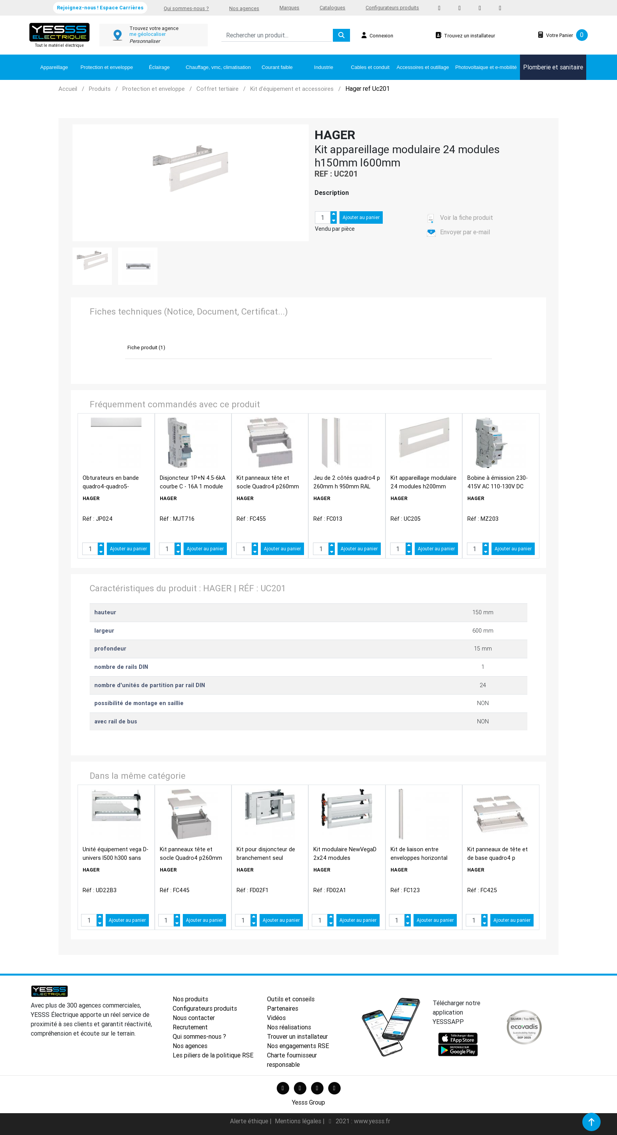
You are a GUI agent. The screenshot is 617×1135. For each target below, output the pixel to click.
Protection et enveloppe (107, 67)
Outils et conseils (291, 999)
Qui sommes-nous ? (186, 8)
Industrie (323, 67)
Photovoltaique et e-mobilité (486, 67)
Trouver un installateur (297, 1036)
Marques (289, 7)
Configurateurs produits (392, 7)
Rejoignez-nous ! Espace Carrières (100, 7)
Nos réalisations (289, 1027)
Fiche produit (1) (146, 347)
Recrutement (190, 1027)
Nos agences (244, 8)
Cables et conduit (370, 67)
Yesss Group (308, 1102)
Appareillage (54, 67)
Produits (100, 88)
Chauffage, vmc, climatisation (218, 67)
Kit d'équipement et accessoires (292, 88)
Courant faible (277, 67)
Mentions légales (299, 1121)
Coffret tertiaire (217, 88)
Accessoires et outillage (423, 67)
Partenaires (282, 1008)
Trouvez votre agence (154, 28)
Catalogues (332, 7)
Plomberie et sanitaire (553, 67)
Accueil (67, 88)
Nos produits (190, 999)
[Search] (276, 35)
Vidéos (276, 1018)
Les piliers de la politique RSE (213, 1055)
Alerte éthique (250, 1121)
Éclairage (159, 67)
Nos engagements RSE (298, 1046)
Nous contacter (194, 1018)
